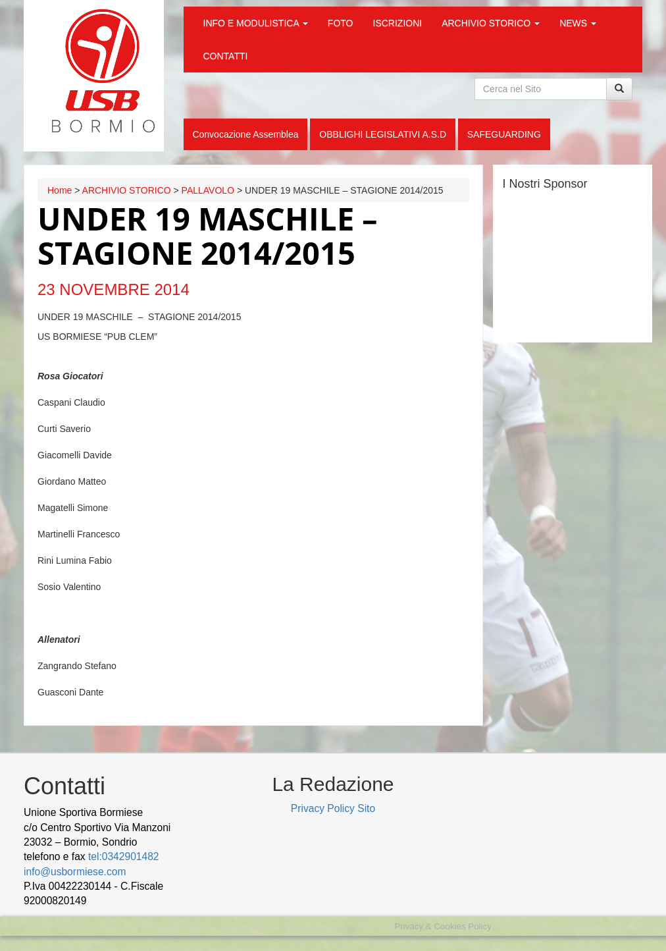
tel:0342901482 (123, 856)
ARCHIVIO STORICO (491, 23)
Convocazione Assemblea (245, 134)
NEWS (577, 23)
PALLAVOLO (208, 190)
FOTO (340, 23)
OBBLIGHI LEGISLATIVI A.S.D (382, 134)
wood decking (122, 900)
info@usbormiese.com (75, 871)
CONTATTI (225, 56)
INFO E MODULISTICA (255, 23)
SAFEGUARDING (504, 134)
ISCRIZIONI (398, 23)
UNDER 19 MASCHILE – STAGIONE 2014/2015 (208, 236)
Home (59, 190)
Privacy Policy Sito (333, 808)
